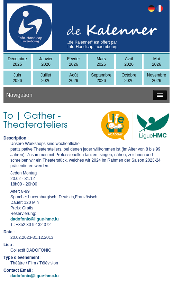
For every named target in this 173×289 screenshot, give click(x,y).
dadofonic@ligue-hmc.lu (34, 219)
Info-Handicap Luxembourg (92, 46)
